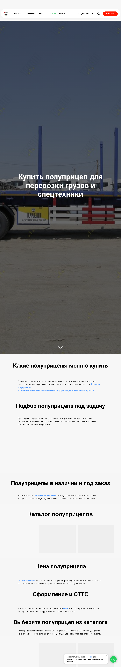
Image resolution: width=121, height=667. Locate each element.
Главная (12, 16)
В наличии (51, 5)
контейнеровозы (77, 390)
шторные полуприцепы (29, 390)
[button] (98, 5)
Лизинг (41, 5)
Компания (30, 5)
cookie (89, 657)
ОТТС (66, 608)
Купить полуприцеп (28, 16)
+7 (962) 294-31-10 (86, 5)
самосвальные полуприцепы (54, 390)
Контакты (63, 5)
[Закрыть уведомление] (106, 656)
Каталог (17, 5)
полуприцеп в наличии (45, 495)
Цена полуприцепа (26, 580)
